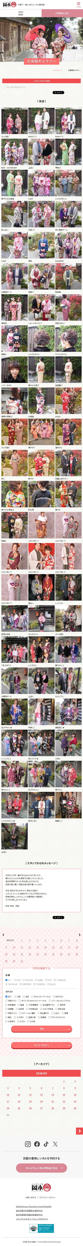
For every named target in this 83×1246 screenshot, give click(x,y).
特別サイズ (12, 1013)
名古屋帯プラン (49, 1004)
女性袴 (21, 1009)
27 (69, 953)
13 (38, 947)
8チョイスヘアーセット (42, 996)
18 (77, 947)
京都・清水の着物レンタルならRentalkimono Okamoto (42, 1242)
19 (6, 953)
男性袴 (62, 1004)
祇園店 (40, 980)
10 (14, 947)
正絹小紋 (32, 1017)
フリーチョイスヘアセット (60, 1000)
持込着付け (44, 1013)
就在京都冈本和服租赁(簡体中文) (29, 1210)
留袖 (66, 1013)
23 (38, 953)
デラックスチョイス (58, 1017)
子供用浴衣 (33, 1009)
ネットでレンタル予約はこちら (41, 1168)
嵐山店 (53, 984)
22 (30, 953)
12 (30, 947)
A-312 (22, 1021)
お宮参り (11, 1021)
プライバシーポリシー (47, 1197)
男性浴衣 (61, 1009)
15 (53, 947)
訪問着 (11, 1009)
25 (53, 953)
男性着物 (11, 1004)
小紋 (19, 996)
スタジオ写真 (48, 1009)
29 (6, 960)
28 (77, 953)
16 (61, 947)
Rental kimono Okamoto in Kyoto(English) (33, 1206)
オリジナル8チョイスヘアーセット (34, 1000)
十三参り (20, 1017)
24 (45, 953)
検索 (41, 1028)
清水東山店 (12, 984)
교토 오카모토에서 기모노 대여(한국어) (32, 1219)
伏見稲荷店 (40, 984)
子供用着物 (33, 1004)
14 (45, 947)
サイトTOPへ (41, 1045)
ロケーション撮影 (28, 1013)
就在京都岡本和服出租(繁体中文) (29, 1214)
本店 (19, 980)
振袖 (22, 1004)
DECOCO (59, 996)
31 (22, 960)
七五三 (57, 1013)
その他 (32, 1021)
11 (22, 947)
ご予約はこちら (62, 13)
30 (14, 960)
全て (10, 980)
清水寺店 (29, 980)
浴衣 (27, 996)
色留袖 (43, 1017)
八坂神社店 (61, 980)
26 (61, 953)
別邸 (50, 980)
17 (69, 947)
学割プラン (12, 1000)
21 (22, 953)
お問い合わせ (30, 1197)
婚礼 (10, 1017)
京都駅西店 (26, 984)
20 (14, 953)
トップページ (57, 70)
